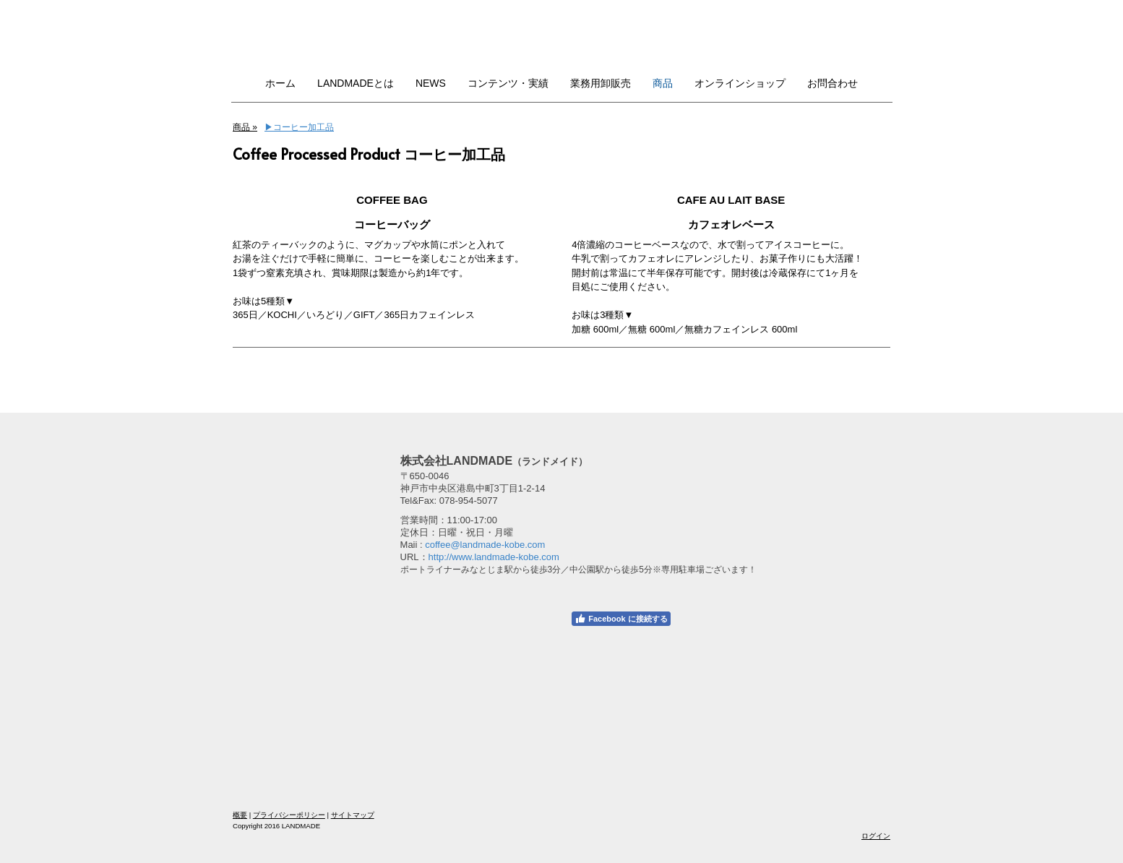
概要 (240, 815)
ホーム (280, 83)
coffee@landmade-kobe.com (485, 544)
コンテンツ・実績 (508, 83)
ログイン (875, 836)
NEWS (431, 83)
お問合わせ (832, 83)
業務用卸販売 (600, 83)
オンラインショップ (740, 83)
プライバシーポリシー (289, 815)
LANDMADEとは (355, 83)
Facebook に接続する (621, 618)
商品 (663, 83)
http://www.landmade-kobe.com (494, 556)
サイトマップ (352, 815)
